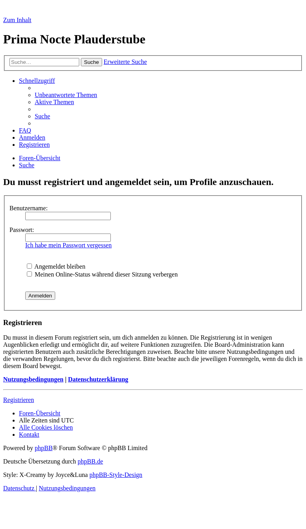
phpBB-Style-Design (116, 474)
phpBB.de (90, 461)
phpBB (43, 448)
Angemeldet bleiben (56, 266)
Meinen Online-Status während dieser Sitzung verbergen (102, 274)
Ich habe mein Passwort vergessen (68, 245)
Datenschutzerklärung (98, 379)
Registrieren (18, 399)
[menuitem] (66, 95)
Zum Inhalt (17, 20)
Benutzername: (28, 208)
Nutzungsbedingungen (33, 379)
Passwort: (21, 229)
